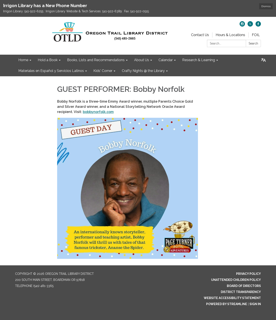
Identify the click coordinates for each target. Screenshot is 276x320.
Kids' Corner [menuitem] (102, 71)
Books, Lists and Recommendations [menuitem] (96, 60)
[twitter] (250, 25)
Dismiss (266, 6)
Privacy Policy (248, 273)
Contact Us (200, 35)
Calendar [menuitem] (165, 60)
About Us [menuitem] (141, 60)
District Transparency (241, 292)
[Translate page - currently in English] (263, 60)
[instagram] (242, 25)
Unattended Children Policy (236, 280)
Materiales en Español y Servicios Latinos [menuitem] (51, 71)
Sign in (255, 304)
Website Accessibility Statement (232, 298)
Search (253, 43)
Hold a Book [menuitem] (48, 60)
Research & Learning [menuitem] (198, 60)
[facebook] (258, 25)
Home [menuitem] (23, 60)
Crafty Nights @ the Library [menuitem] (143, 71)
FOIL (256, 35)
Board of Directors (244, 286)
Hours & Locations (230, 35)
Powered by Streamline (226, 304)
